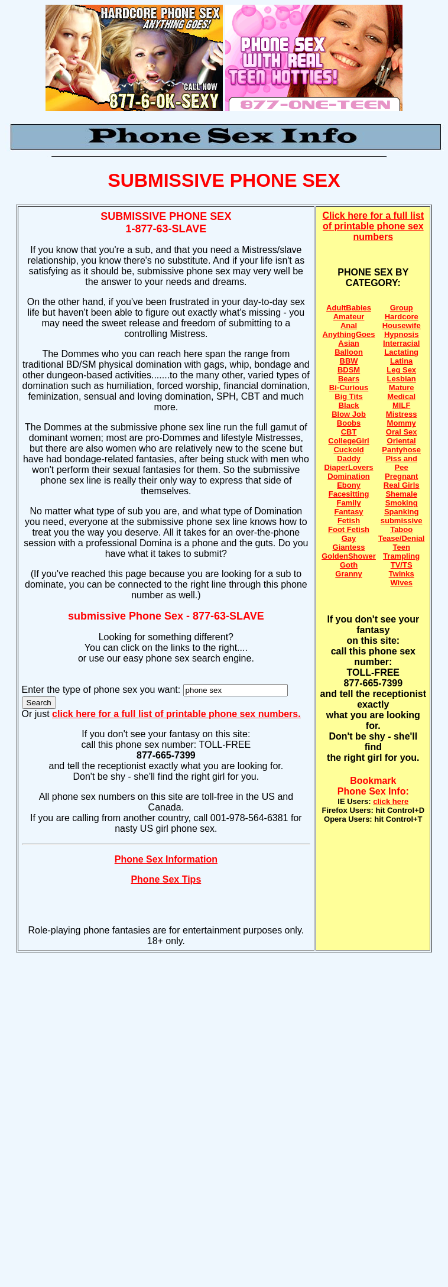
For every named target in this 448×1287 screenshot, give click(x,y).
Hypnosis (401, 334)
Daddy (349, 458)
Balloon (349, 352)
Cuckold (348, 449)
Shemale (401, 493)
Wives (401, 582)
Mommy (401, 423)
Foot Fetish (348, 529)
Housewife (401, 325)
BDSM (348, 369)
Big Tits (348, 396)
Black (349, 405)
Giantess (349, 547)
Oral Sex (401, 431)
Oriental (401, 440)
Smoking (401, 502)
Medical (401, 396)
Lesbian (401, 378)
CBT (349, 431)
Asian (348, 343)
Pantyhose (401, 449)
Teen (401, 547)
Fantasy (348, 511)
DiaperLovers (348, 467)
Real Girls (402, 485)
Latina (401, 360)
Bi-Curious (348, 387)
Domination (348, 476)
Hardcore (401, 316)
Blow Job (349, 414)
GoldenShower (349, 556)
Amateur (349, 316)
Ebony (349, 485)
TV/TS (402, 564)
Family (348, 502)
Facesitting (349, 493)
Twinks (401, 573)
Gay (349, 538)
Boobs (349, 423)
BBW (349, 360)
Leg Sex (401, 369)
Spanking (401, 511)
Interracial (401, 343)
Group (401, 307)
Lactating (401, 352)
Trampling (401, 556)
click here (390, 801)
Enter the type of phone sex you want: (102, 690)
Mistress (401, 414)
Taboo (401, 529)
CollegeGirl (348, 440)
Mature (401, 387)
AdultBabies (348, 307)
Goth (349, 564)
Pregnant (401, 476)
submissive (402, 520)
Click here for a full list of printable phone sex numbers (373, 226)
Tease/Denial (401, 538)
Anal (348, 325)
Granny (348, 573)
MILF (401, 405)
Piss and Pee (401, 463)
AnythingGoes (349, 334)
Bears (348, 378)
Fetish (348, 520)
